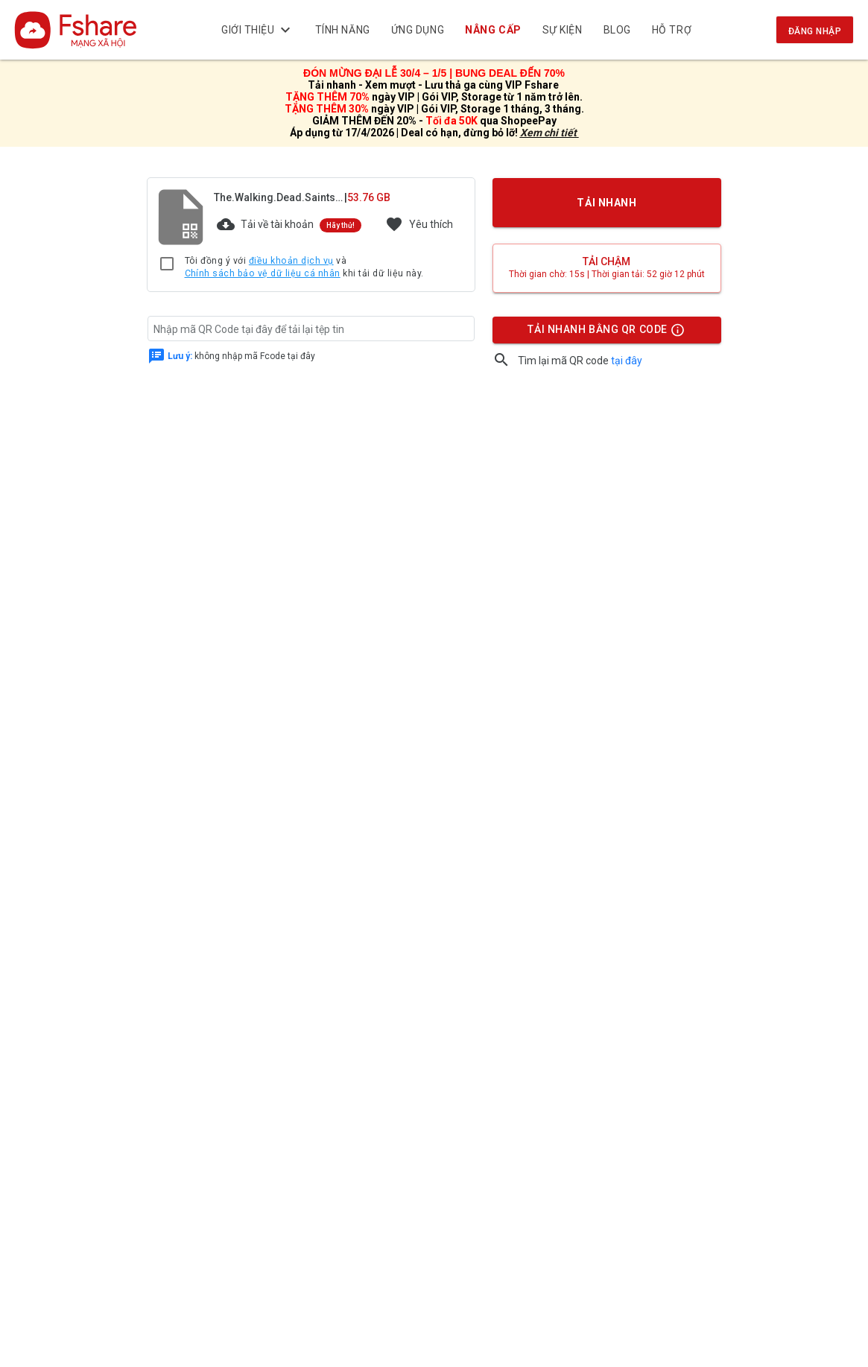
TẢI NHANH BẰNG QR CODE (605, 333)
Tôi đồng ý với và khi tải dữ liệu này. (304, 268)
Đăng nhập (814, 31)
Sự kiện (562, 30)
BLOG (617, 30)
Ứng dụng (417, 30)
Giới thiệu (257, 30)
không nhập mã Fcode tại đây (241, 355)
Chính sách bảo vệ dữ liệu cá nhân (262, 273)
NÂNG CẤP (493, 30)
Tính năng (342, 30)
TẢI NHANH (606, 203)
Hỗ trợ (671, 30)
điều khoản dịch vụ (291, 261)
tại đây (626, 361)
